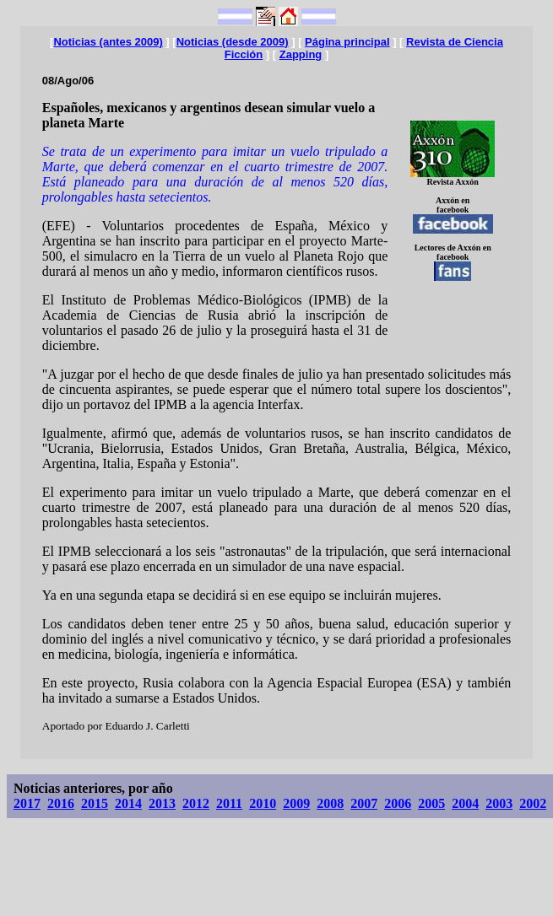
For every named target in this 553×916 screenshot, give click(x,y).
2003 (498, 803)
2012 (195, 803)
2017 (27, 803)
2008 (330, 803)
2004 (465, 803)
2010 (262, 803)
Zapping (301, 54)
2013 (162, 803)
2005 (431, 803)
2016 (60, 803)
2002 (532, 803)
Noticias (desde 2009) (232, 41)
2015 (94, 803)
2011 (229, 803)
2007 (363, 803)
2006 (397, 803)
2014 (128, 803)
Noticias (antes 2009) (107, 41)
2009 (296, 803)
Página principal (347, 41)
